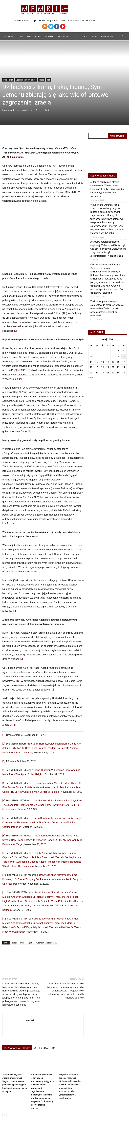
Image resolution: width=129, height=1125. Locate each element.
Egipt (30, 942)
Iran (48, 79)
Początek (8, 36)
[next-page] (10, 1115)
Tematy (75, 36)
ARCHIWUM (63, 36)
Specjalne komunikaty (26, 79)
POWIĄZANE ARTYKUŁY (17, 1048)
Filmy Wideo (107, 36)
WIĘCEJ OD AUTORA (44, 1048)
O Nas (20, 36)
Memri (11, 110)
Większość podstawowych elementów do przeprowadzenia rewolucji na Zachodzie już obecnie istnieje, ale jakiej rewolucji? (107, 308)
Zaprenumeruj (34, 36)
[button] (123, 36)
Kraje (85, 36)
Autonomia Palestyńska (46, 942)
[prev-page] (4, 1115)
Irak (22, 942)
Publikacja (8, 79)
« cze (91, 377)
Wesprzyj (49, 36)
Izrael (14, 942)
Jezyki (94, 36)
